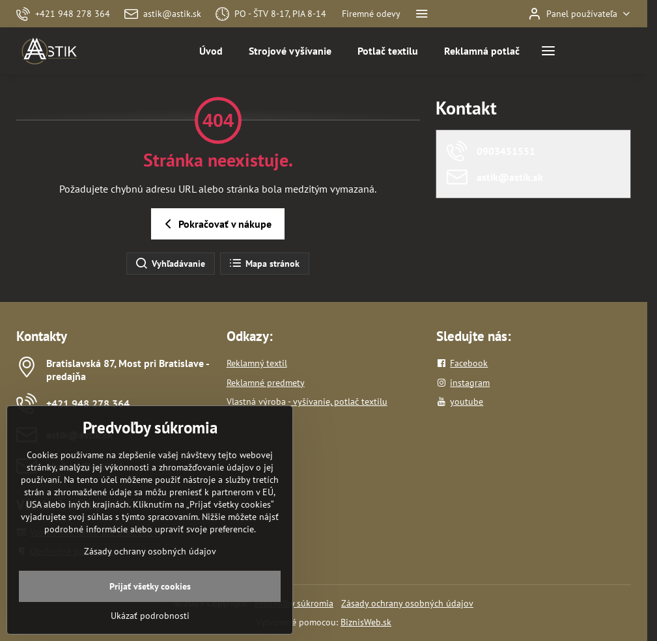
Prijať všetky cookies (150, 619)
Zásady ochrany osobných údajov (407, 603)
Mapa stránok (264, 263)
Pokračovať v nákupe (216, 224)
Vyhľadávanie (170, 263)
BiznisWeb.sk (366, 622)
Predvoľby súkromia (294, 603)
